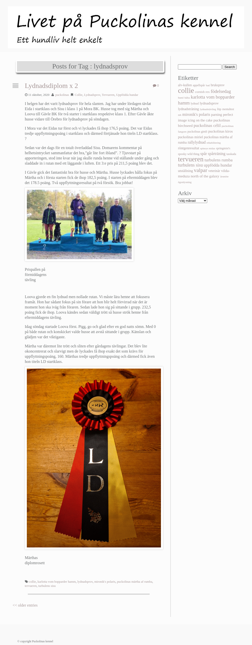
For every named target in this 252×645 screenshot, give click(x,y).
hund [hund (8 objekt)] (180, 97)
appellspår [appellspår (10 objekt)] (199, 85)
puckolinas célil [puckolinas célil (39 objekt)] (207, 125)
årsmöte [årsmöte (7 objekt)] (224, 176)
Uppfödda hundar (127, 95)
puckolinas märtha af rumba (134, 581)
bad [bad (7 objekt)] (208, 85)
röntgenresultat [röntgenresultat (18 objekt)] (188, 148)
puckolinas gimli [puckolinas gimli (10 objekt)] (197, 131)
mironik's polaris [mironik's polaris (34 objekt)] (196, 114)
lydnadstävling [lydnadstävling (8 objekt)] (208, 109)
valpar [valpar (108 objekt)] (200, 170)
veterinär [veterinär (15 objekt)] (214, 171)
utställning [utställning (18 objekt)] (185, 171)
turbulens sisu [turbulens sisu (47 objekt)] (190, 165)
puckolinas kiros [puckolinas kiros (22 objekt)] (220, 131)
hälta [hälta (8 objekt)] (187, 97)
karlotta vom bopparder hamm (57, 581)
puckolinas (62, 95)
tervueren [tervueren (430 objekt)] (191, 159)
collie (32, 581)
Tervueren (108, 95)
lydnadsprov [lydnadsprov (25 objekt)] (209, 103)
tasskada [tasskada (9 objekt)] (231, 154)
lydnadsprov (85, 581)
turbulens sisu (47, 586)
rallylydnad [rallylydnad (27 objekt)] (197, 142)
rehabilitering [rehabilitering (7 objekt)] (214, 142)
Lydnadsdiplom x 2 (51, 85)
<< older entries (25, 605)
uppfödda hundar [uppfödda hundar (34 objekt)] (218, 165)
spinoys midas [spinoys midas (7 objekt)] (207, 148)
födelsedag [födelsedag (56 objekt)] (221, 91)
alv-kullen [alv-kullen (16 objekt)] (185, 85)
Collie (78, 95)
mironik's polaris (104, 581)
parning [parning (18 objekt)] (216, 115)
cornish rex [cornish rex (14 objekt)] (202, 92)
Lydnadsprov (92, 95)
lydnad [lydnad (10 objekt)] (195, 103)
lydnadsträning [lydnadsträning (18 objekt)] (188, 109)
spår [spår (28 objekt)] (203, 154)
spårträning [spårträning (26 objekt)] (216, 154)
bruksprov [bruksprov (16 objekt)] (217, 85)
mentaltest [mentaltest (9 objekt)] (228, 109)
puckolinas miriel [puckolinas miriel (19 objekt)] (190, 137)
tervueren (31, 586)
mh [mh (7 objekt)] (179, 115)
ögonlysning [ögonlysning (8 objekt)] (184, 182)
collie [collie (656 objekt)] (186, 90)
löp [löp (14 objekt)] (219, 109)
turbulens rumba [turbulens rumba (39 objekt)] (219, 159)
